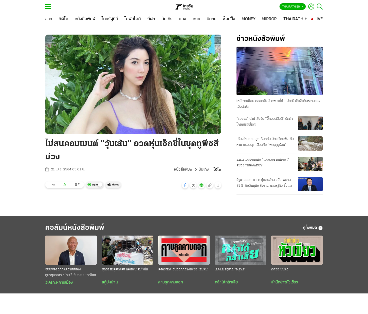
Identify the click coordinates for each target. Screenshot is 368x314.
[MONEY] (249, 19)
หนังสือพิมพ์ (183, 170)
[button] (185, 185)
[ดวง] (182, 19)
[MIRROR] (269, 19)
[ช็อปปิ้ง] (229, 19)
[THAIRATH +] (295, 19)
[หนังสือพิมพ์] (85, 19)
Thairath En (292, 6)
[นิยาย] (211, 19)
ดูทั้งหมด (313, 228)
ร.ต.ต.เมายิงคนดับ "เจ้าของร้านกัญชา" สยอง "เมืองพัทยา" (262, 162)
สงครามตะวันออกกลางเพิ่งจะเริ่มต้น (183, 269)
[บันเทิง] (167, 19)
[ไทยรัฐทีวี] (110, 19)
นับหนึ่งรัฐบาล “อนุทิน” (230, 269)
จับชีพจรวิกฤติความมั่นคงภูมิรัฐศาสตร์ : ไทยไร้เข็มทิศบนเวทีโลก (70, 272)
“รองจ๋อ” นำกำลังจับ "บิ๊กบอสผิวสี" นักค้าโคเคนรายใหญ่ (264, 122)
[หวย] (196, 19)
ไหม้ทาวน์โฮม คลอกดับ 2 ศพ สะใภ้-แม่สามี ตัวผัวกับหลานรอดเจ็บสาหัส (278, 104)
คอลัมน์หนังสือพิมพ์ (74, 228)
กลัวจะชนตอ (279, 269)
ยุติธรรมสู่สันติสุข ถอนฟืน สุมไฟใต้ (125, 269)
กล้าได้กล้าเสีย (226, 282)
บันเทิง (204, 170)
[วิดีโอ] (63, 19)
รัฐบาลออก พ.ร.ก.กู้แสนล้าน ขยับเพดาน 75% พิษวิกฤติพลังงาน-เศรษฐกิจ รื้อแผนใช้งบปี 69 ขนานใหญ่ (265, 183)
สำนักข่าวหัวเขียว (284, 282)
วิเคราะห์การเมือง (59, 283)
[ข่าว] (48, 19)
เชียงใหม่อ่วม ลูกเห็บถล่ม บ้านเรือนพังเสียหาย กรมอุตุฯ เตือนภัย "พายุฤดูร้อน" (265, 142)
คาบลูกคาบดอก (170, 282)
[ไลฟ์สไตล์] (132, 19)
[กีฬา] (151, 19)
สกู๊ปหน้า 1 (110, 282)
